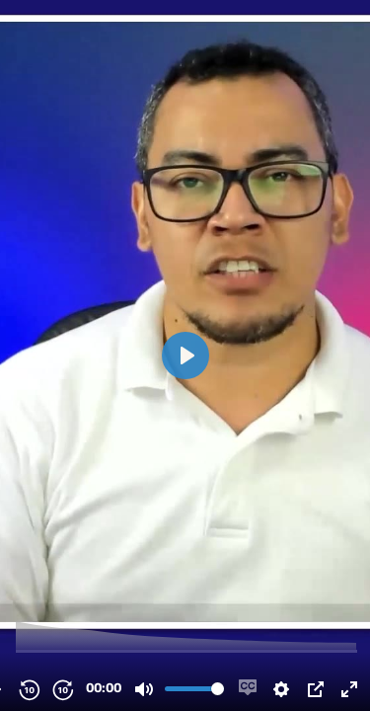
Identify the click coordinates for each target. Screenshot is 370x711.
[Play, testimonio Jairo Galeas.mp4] (185, 355)
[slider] (187, 650)
